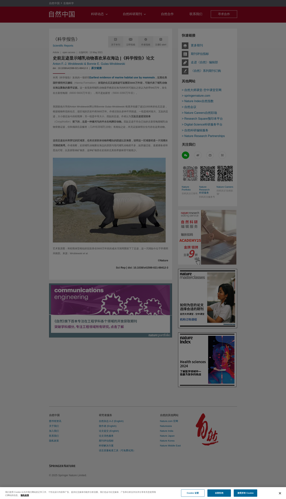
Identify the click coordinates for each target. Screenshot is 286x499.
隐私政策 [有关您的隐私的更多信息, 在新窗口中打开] (25, 498)
